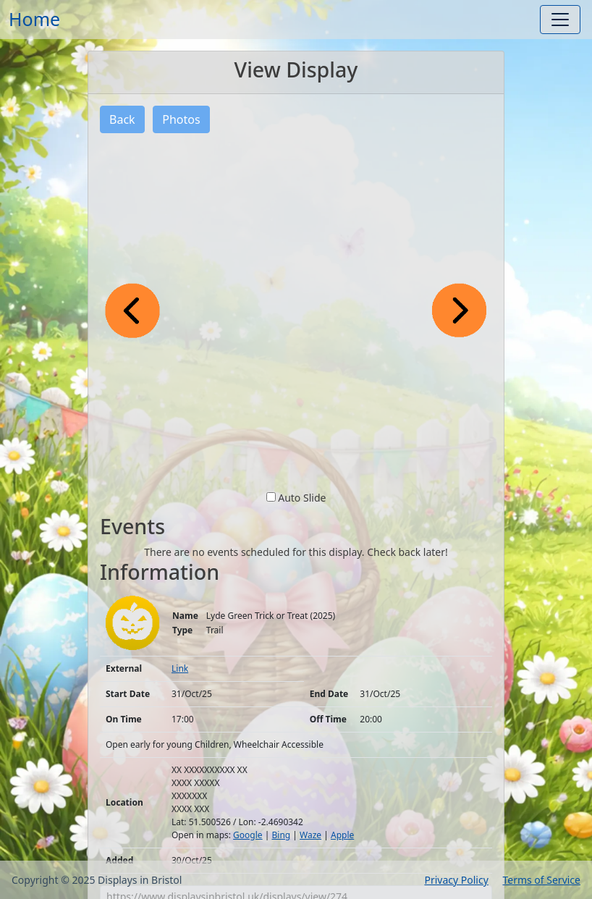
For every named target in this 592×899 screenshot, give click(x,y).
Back (122, 119)
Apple (342, 835)
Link (180, 668)
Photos (181, 119)
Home (34, 19)
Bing (280, 835)
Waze (310, 835)
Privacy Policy (456, 880)
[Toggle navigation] (560, 19)
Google (248, 835)
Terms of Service (541, 880)
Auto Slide (302, 498)
